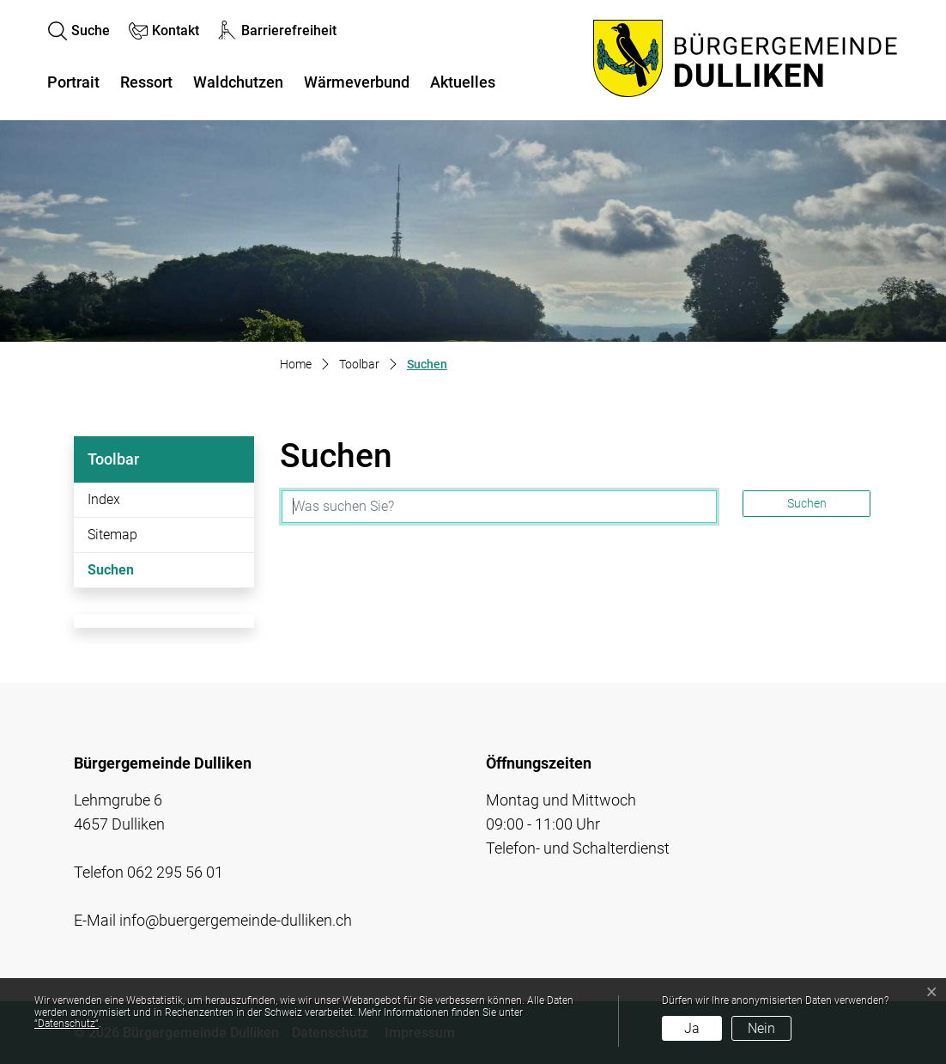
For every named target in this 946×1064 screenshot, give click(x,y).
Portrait (73, 82)
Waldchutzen (238, 82)
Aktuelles (462, 82)
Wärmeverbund (356, 82)
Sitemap (112, 534)
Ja (692, 1028)
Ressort (146, 82)
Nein (761, 1028)
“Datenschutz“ (66, 1024)
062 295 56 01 (175, 872)
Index (104, 499)
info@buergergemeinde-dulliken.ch (235, 920)
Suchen (134, 574)
